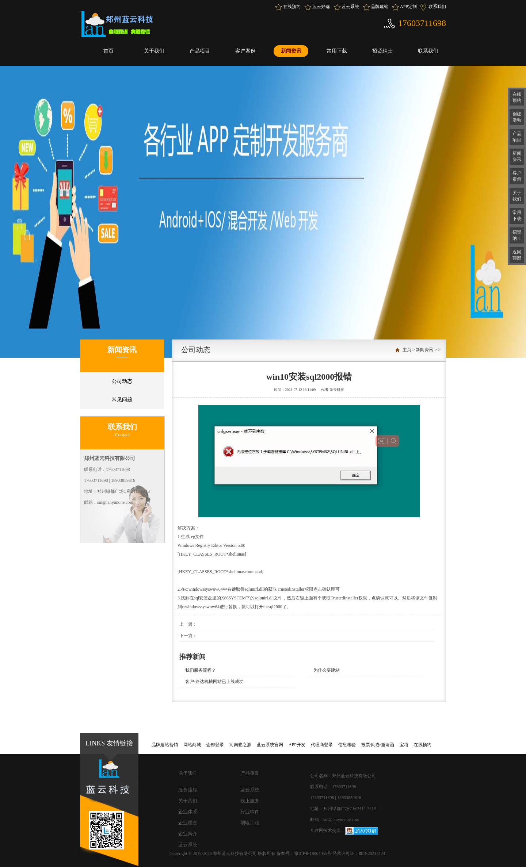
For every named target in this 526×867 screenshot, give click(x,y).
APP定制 (408, 6)
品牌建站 (379, 6)
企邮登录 (215, 744)
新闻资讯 (291, 51)
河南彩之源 (240, 744)
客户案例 (245, 51)
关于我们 (154, 51)
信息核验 (347, 744)
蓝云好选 (321, 6)
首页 (108, 51)
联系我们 (437, 6)
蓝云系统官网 (270, 744)
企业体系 (187, 811)
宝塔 (404, 744)
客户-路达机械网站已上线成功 (214, 681)
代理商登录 (322, 744)
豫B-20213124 (372, 853)
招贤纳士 (382, 51)
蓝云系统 (350, 6)
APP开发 (297, 744)
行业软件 (249, 811)
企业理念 (187, 822)
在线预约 (292, 6)
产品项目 (200, 51)
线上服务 (249, 800)
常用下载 (337, 51)
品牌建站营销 (165, 744)
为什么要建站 (326, 670)
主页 (407, 349)
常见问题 (122, 399)
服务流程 (187, 790)
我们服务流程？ (200, 670)
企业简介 (187, 833)
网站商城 (192, 744)
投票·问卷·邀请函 (377, 744)
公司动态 (122, 381)
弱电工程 (249, 822)
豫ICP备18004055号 (313, 853)
